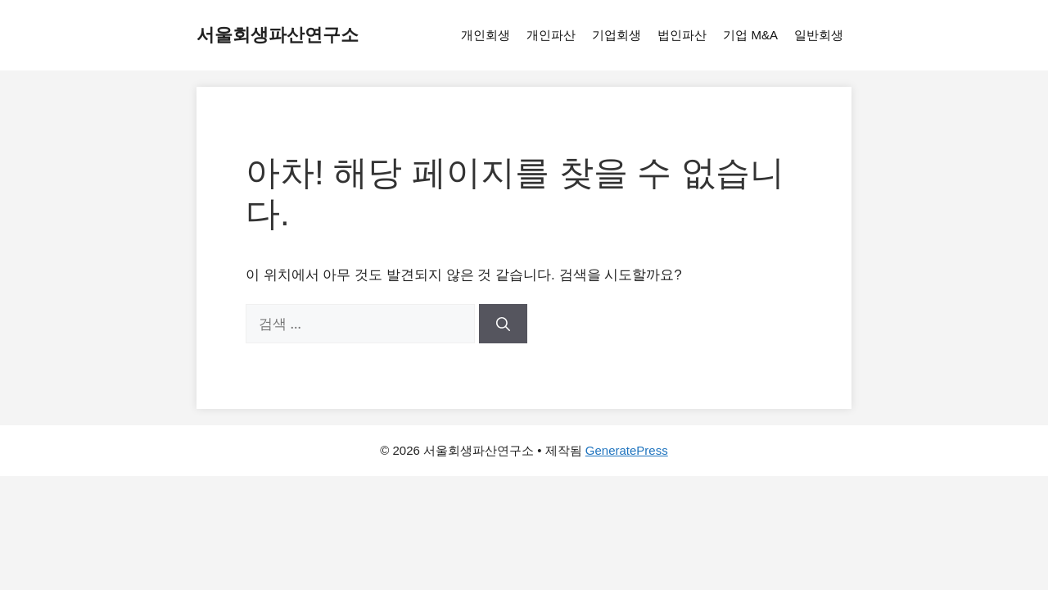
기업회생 (616, 35)
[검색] (503, 323)
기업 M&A (750, 35)
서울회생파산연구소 (277, 35)
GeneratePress (626, 450)
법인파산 (682, 35)
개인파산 (551, 35)
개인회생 (485, 35)
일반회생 (818, 35)
